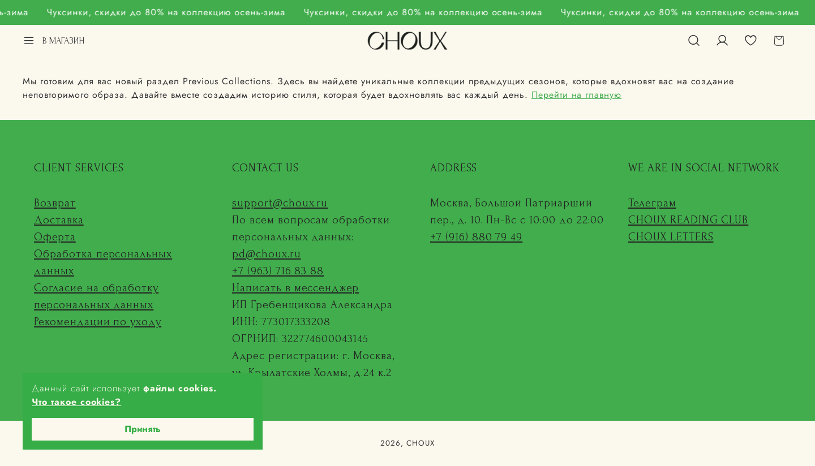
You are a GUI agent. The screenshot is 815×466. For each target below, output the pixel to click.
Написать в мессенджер (295, 288)
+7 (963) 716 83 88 (278, 271)
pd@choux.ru (266, 254)
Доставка (59, 220)
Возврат (55, 203)
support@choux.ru (280, 203)
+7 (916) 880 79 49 (476, 237)
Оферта (55, 237)
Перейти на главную (576, 94)
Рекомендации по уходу (97, 322)
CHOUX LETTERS (670, 237)
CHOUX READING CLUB (688, 220)
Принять (143, 428)
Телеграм (652, 203)
